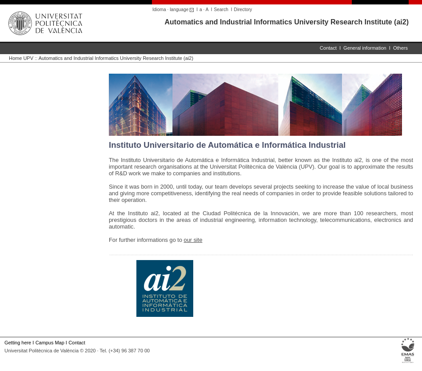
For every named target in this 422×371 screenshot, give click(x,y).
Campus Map (50, 342)
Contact (328, 48)
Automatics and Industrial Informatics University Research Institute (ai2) (287, 22)
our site (193, 240)
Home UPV (21, 58)
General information (364, 48)
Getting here (17, 342)
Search (221, 9)
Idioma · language (174, 9)
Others (400, 48)
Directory (243, 9)
